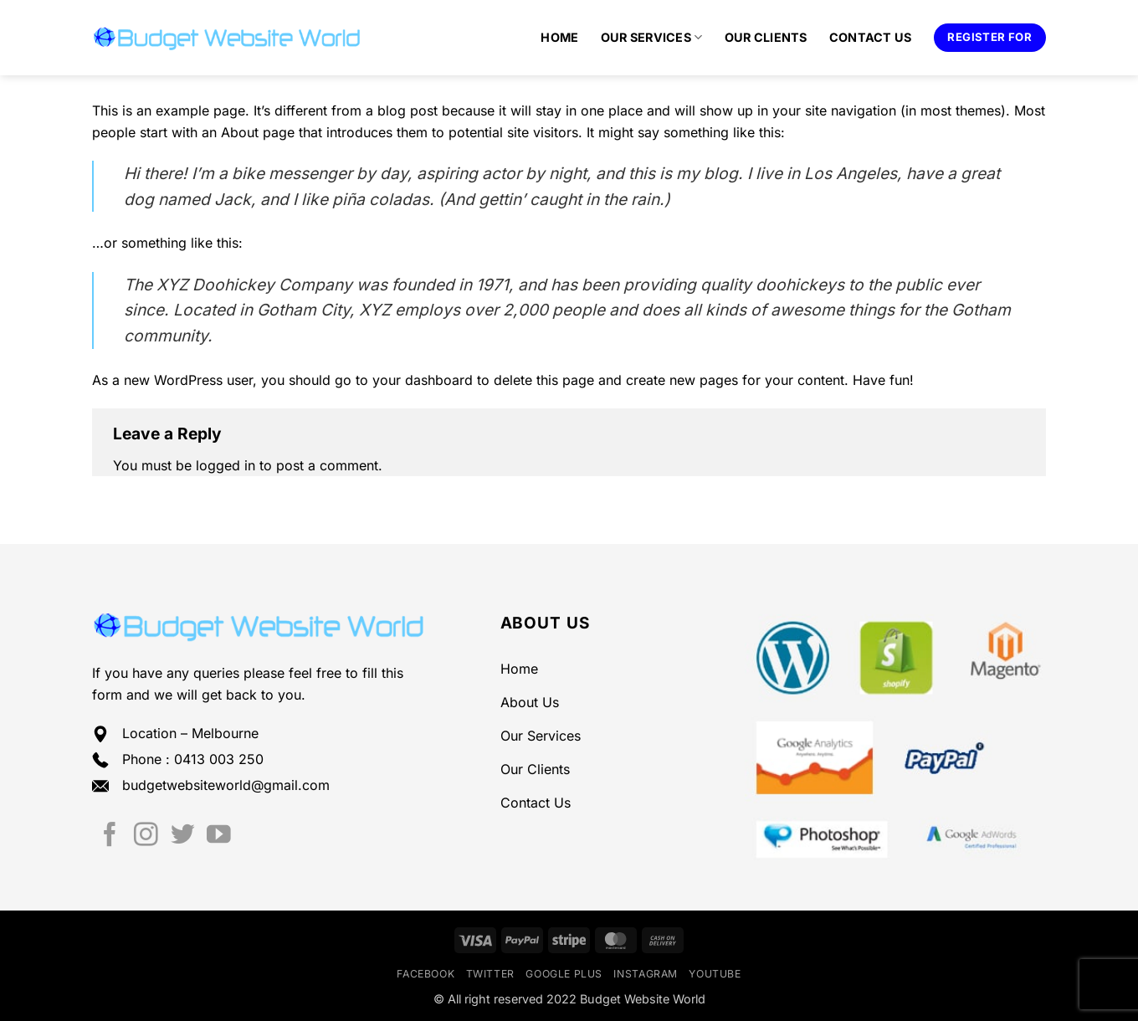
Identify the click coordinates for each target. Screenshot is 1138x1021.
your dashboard (422, 380)
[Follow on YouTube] (219, 836)
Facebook (425, 973)
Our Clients (766, 37)
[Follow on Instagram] (146, 836)
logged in (225, 465)
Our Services (652, 37)
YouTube (715, 973)
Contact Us (870, 37)
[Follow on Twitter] (183, 836)
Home (559, 37)
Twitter (490, 973)
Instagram (645, 973)
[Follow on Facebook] (110, 836)
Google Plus (563, 973)
